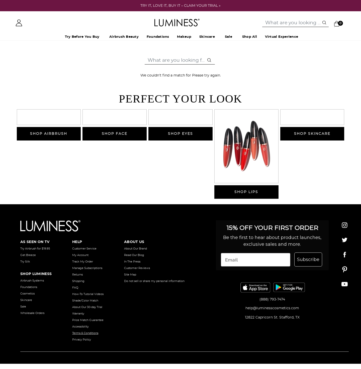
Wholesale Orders (32, 313)
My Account (80, 255)
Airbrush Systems (32, 280)
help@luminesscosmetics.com (272, 308)
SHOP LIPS (246, 192)
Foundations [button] (158, 36)
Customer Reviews (137, 268)
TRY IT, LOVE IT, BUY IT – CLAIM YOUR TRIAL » (180, 6)
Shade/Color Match (85, 300)
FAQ (75, 287)
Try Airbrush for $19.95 (35, 248)
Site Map (130, 274)
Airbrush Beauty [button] (124, 36)
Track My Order (82, 261)
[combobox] (295, 23)
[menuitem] (124, 37)
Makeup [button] (184, 36)
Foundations (28, 287)
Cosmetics (27, 293)
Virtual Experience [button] (281, 36)
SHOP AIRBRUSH (48, 134)
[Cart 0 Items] (339, 24)
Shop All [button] (249, 36)
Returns (77, 274)
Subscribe (308, 259)
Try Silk (25, 261)
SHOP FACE (114, 134)
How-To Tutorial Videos (88, 294)
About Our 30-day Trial (87, 307)
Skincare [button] (207, 36)
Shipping (78, 281)
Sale (228, 36)
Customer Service (84, 248)
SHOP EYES (180, 134)
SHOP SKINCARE (312, 134)
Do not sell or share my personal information (154, 281)
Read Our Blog (134, 255)
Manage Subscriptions (87, 268)
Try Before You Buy (82, 36)
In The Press (132, 261)
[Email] (255, 259)
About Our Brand (135, 248)
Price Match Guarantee (88, 320)
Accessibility (80, 326)
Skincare (26, 300)
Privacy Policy (81, 339)
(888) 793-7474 (272, 299)
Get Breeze (28, 255)
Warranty (78, 313)
